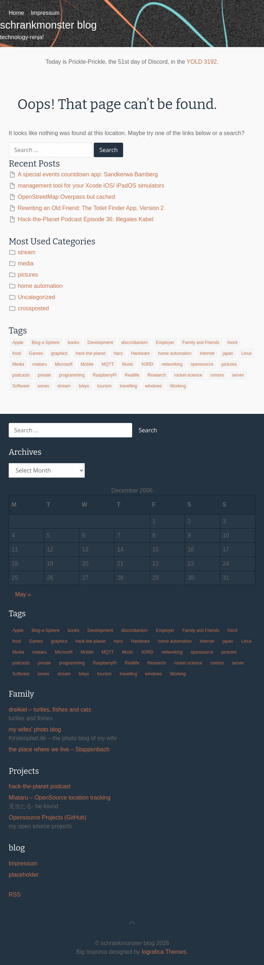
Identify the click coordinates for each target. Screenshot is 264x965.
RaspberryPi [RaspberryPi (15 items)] (105, 375)
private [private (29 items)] (44, 375)
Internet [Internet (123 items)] (207, 353)
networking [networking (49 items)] (172, 364)
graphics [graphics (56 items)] (59, 353)
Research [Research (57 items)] (156, 375)
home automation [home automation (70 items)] (175, 353)
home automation (40, 286)
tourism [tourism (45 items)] (104, 386)
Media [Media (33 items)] (18, 364)
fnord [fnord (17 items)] (232, 342)
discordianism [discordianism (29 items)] (134, 342)
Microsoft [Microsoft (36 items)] (64, 364)
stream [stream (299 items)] (64, 386)
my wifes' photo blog (35, 729)
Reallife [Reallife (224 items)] (132, 375)
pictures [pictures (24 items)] (229, 364)
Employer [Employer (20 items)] (165, 342)
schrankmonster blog (48, 25)
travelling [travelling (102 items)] (128, 386)
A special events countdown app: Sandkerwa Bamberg (88, 174)
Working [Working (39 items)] (178, 386)
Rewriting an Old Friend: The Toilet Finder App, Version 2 (91, 208)
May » (23, 594)
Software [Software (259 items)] (20, 386)
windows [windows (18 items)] (153, 386)
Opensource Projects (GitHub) (47, 817)
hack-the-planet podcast (40, 786)
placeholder (24, 875)
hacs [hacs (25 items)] (118, 353)
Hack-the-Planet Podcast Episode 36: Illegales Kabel (85, 219)
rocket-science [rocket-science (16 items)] (188, 375)
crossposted (33, 308)
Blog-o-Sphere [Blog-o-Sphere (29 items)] (45, 342)
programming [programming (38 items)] (72, 375)
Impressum (45, 13)
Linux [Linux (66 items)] (246, 353)
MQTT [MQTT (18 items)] (108, 364)
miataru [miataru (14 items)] (39, 364)
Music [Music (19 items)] (127, 364)
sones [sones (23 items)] (43, 386)
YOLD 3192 (202, 62)
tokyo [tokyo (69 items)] (84, 386)
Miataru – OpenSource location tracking (59, 797)
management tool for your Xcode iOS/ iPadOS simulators (91, 185)
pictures (28, 275)
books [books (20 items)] (73, 342)
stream (26, 252)
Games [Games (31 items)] (36, 353)
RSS (15, 894)
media (26, 263)
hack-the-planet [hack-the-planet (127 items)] (91, 353)
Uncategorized (36, 297)
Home (16, 13)
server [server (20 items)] (238, 375)
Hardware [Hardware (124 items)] (140, 353)
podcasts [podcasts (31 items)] (21, 375)
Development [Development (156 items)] (100, 342)
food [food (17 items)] (16, 353)
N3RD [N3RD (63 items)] (148, 364)
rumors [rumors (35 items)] (217, 375)
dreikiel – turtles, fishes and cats (50, 709)
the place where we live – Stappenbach (59, 749)
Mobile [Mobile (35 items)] (87, 364)
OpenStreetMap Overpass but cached (66, 197)
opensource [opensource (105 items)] (201, 364)
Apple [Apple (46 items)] (18, 342)
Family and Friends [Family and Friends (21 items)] (201, 342)
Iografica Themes (164, 952)
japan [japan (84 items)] (228, 353)
